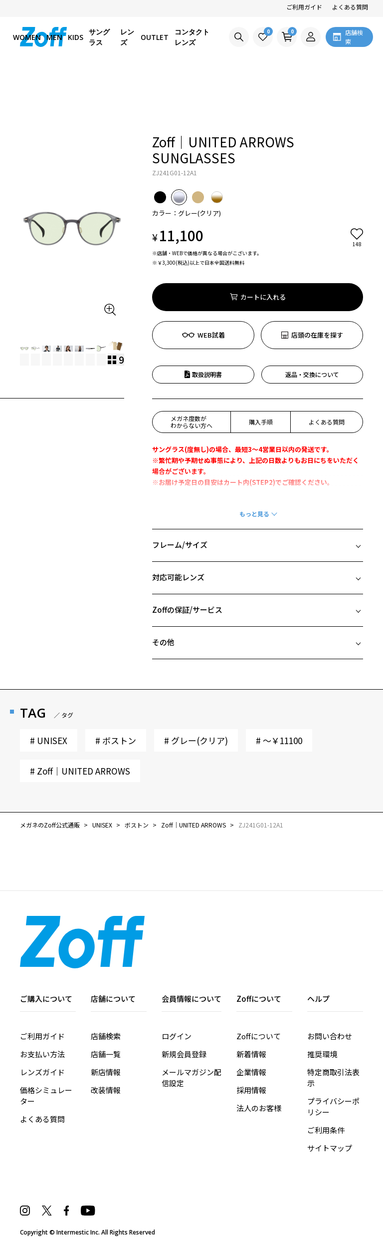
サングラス (99, 37)
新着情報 (251, 1054)
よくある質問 (350, 6)
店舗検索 (106, 1036)
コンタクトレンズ (192, 37)
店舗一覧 (106, 1054)
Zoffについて (258, 1036)
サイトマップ (329, 1148)
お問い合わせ (329, 1036)
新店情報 (106, 1072)
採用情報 (251, 1090)
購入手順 (261, 421)
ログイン (177, 1036)
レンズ (127, 37)
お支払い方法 (42, 1054)
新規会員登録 (184, 1054)
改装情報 (106, 1090)
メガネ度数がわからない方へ (191, 421)
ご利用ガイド (304, 6)
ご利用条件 (326, 1130)
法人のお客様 (258, 1108)
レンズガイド (42, 1072)
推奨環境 (322, 1054)
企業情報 (251, 1072)
